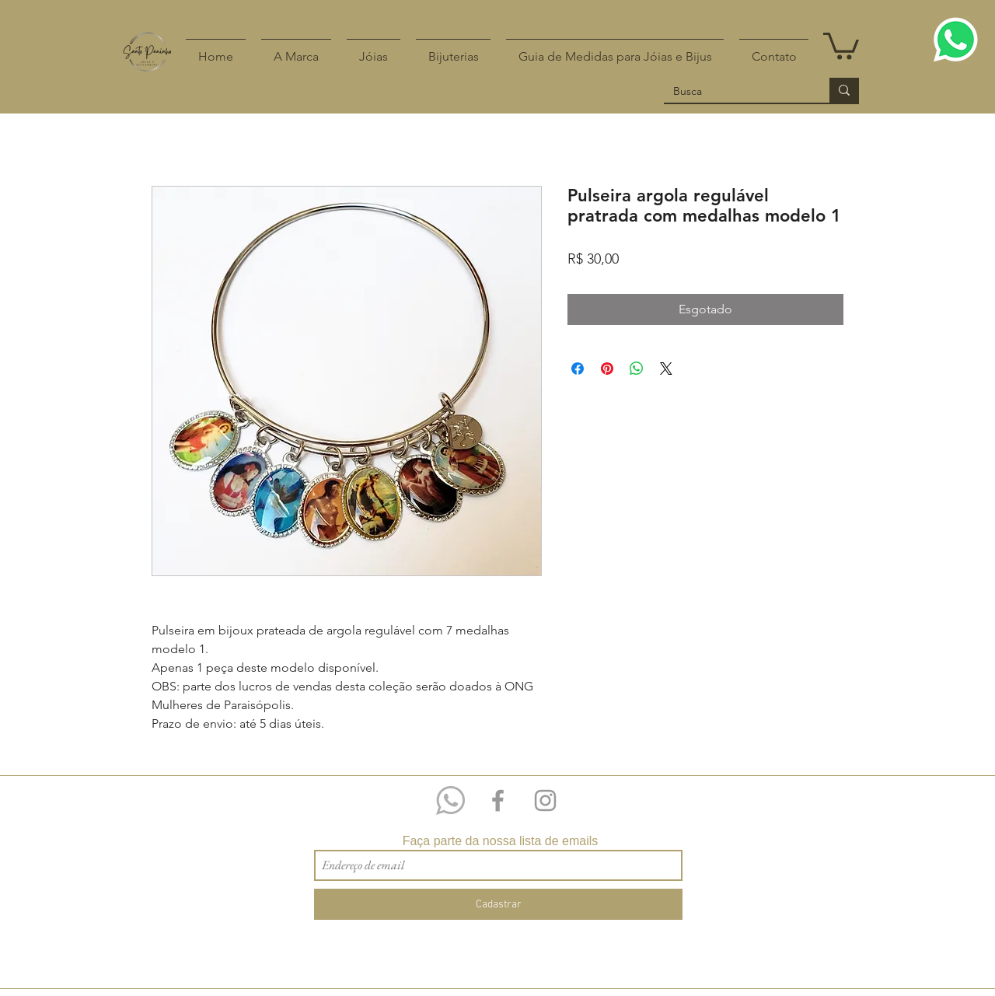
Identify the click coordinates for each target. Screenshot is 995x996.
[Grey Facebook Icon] (498, 800)
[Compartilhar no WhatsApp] (636, 368)
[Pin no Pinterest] (607, 368)
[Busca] (735, 92)
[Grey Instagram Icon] (545, 800)
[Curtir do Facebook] (841, 784)
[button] (841, 45)
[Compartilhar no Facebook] (577, 368)
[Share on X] (666, 368)
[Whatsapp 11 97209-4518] (450, 800)
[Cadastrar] (498, 904)
